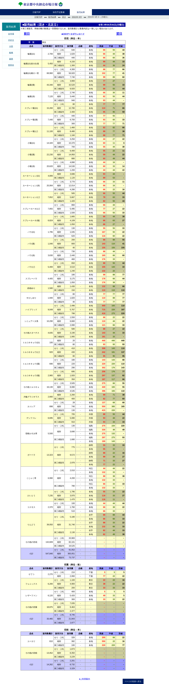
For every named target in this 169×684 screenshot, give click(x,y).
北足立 (11, 40)
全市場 (11, 34)
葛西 (11, 59)
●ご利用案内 (84, 679)
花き (64, 17)
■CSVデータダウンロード (73, 34)
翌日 (119, 33)
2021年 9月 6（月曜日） (98, 17)
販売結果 (52, 17)
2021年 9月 (77, 17)
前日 (27, 33)
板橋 (11, 53)
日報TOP (38, 17)
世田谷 (11, 65)
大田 (11, 46)
